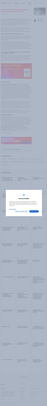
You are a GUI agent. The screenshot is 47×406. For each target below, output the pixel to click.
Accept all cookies (34, 211)
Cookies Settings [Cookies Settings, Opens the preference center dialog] (12, 209)
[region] (24, 203)
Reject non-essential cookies (21, 211)
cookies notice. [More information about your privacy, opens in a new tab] (11, 205)
